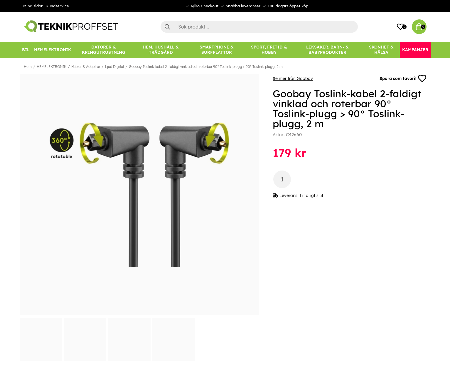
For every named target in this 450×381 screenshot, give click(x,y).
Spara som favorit (403, 78)
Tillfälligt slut (311, 195)
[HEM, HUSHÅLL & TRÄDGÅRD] (161, 50)
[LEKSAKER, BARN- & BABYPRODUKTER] (327, 50)
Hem (28, 66)
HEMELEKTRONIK (51, 66)
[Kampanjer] (415, 50)
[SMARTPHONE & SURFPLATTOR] (216, 50)
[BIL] (26, 50)
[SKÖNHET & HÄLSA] (381, 50)
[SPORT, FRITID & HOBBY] (269, 50)
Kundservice (57, 6)
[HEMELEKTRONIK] (52, 50)
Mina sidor (33, 6)
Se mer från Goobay (293, 78)
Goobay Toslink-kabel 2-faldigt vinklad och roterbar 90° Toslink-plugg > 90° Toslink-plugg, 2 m (206, 66)
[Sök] (259, 27)
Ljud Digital (114, 66)
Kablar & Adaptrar (85, 66)
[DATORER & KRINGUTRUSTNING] (103, 50)
